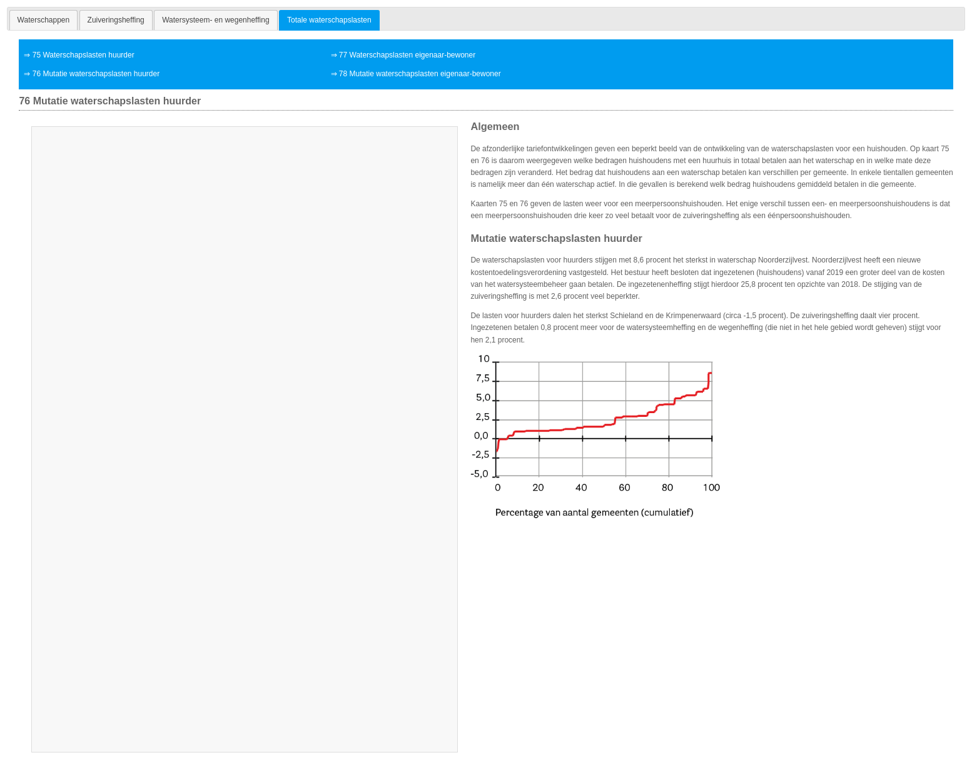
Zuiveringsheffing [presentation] (116, 20)
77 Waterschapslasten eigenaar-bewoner (407, 55)
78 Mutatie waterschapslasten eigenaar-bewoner (420, 73)
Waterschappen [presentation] (44, 20)
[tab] (43, 20)
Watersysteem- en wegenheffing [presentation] (215, 20)
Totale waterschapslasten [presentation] (329, 20)
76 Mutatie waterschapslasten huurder (96, 73)
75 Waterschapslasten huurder (83, 55)
